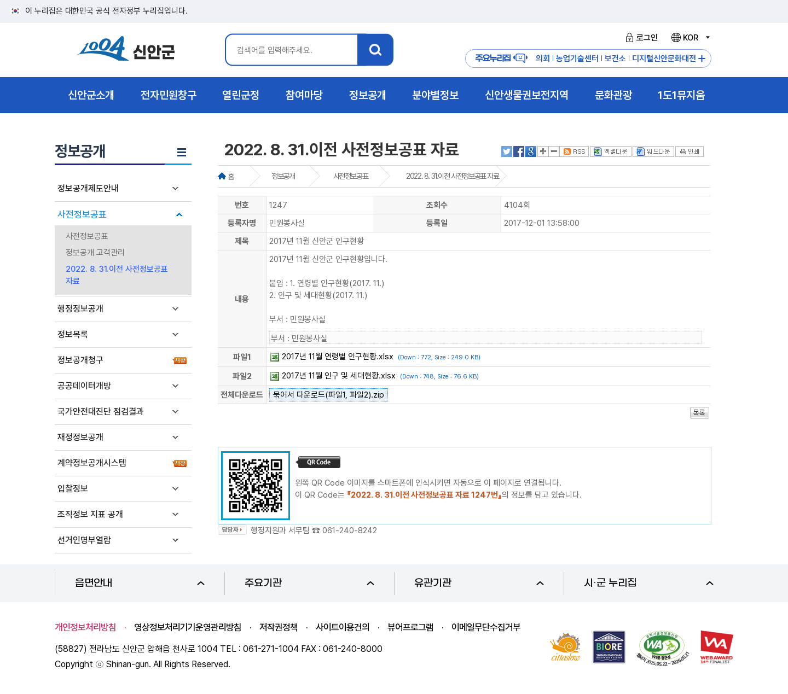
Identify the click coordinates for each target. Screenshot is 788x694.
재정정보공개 (80, 437)
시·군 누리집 (649, 583)
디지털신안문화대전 (664, 58)
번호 (242, 205)
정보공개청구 (80, 360)
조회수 (437, 205)
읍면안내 (140, 583)
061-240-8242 (349, 530)
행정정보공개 (80, 309)
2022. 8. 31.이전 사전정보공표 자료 (117, 275)
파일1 (242, 357)
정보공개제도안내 (88, 188)
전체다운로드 (242, 395)
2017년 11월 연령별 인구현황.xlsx (337, 356)
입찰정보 (72, 488)
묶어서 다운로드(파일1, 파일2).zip (328, 395)
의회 (543, 58)
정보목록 (72, 334)
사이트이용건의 (342, 627)
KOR (690, 38)
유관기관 (479, 583)
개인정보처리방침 (85, 627)
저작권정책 (278, 627)
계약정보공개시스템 (91, 463)
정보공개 (282, 176)
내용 (242, 299)
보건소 (615, 58)
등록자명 (242, 223)
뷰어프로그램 (410, 627)
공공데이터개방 (84, 386)
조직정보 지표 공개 (90, 514)
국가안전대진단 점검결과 (100, 411)
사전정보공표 (82, 214)
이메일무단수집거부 (485, 627)
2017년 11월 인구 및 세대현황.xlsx (339, 376)
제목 (242, 241)
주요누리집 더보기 (702, 59)
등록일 (437, 223)
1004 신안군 (126, 50)
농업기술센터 (577, 58)
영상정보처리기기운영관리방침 (187, 627)
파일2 (242, 376)
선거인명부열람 (84, 540)
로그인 (640, 38)
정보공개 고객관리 (95, 253)
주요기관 (309, 583)
